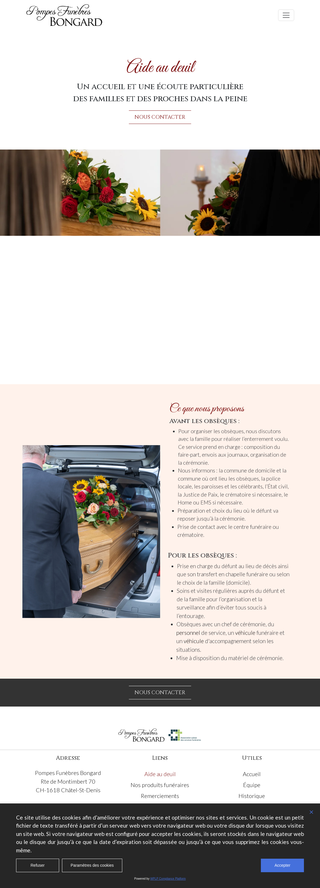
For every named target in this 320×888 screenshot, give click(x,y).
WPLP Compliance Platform (168, 878)
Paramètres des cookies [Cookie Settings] (92, 865)
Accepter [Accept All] (282, 865)
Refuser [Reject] (37, 865)
